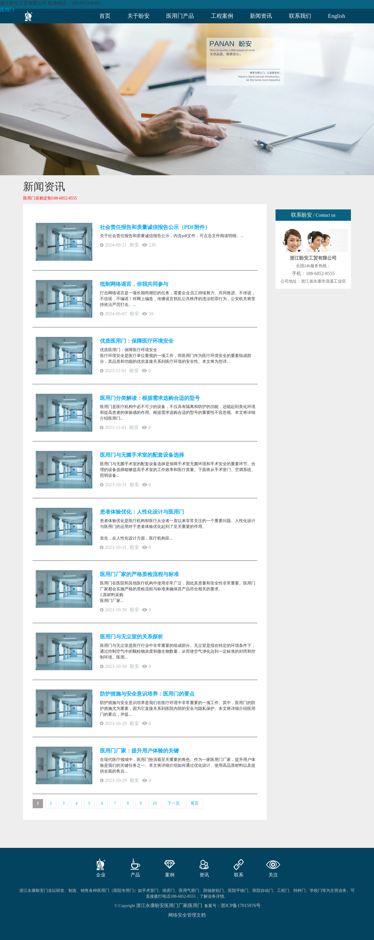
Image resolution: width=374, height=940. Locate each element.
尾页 (195, 803)
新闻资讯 (261, 16)
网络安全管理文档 (187, 915)
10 (155, 803)
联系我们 (300, 16)
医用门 (7, 9)
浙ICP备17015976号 (241, 905)
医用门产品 (180, 16)
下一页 (173, 803)
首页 (104, 16)
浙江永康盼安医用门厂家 (162, 905)
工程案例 (222, 16)
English (336, 16)
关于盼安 (138, 16)
